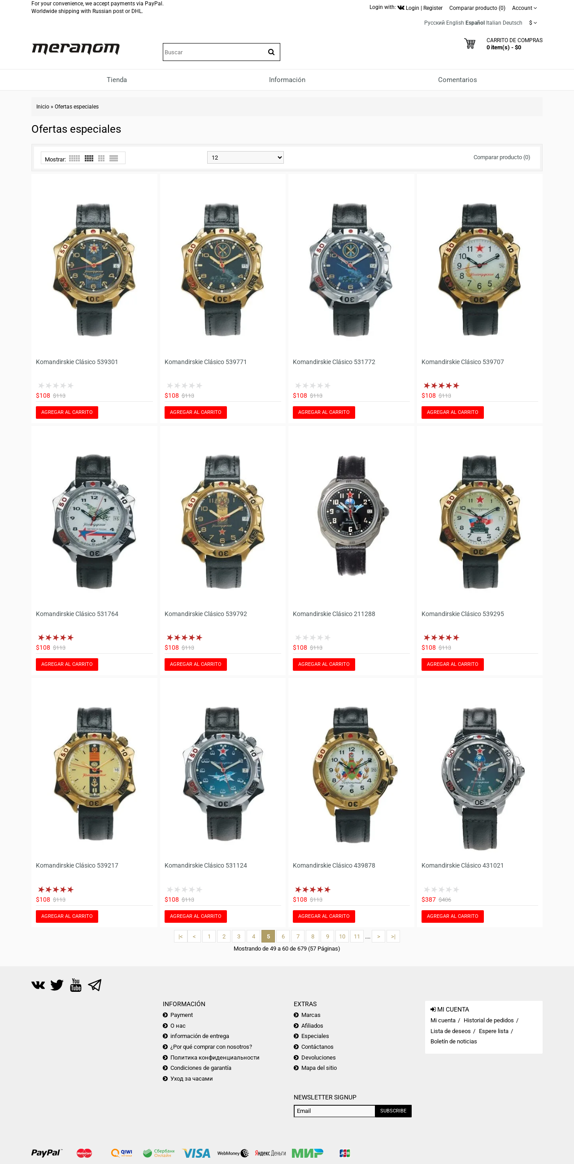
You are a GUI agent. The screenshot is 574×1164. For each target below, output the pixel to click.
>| (393, 936)
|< (180, 936)
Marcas (311, 1015)
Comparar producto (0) (502, 157)
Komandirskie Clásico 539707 (463, 361)
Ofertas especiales (77, 107)
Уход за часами (191, 1078)
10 (342, 936)
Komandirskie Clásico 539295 (463, 613)
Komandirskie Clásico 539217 (77, 865)
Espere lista (494, 1031)
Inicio (42, 107)
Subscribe (393, 1111)
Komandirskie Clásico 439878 (334, 865)
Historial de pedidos (489, 1020)
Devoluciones (318, 1057)
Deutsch (512, 23)
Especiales (315, 1036)
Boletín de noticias (453, 1041)
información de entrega (199, 1036)
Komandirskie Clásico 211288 (334, 613)
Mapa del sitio (319, 1067)
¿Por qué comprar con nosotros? (211, 1046)
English (455, 23)
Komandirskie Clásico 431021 (463, 865)
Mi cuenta (443, 1020)
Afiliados (312, 1025)
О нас (178, 1025)
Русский (434, 23)
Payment (181, 1015)
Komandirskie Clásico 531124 (206, 865)
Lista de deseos (450, 1031)
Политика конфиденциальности (215, 1057)
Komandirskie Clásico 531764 (77, 613)
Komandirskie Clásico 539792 (206, 613)
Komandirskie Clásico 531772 (334, 361)
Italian (493, 23)
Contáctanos (317, 1046)
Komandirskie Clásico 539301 (77, 361)
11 (357, 936)
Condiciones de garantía (200, 1067)
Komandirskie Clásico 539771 (206, 361)
